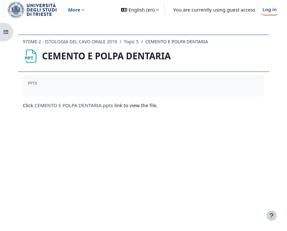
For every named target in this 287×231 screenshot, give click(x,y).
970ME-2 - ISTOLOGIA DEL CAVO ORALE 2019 (70, 41)
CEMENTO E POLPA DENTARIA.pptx (73, 105)
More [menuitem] (74, 9)
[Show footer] (271, 215)
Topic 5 (131, 41)
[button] (140, 10)
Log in (269, 9)
